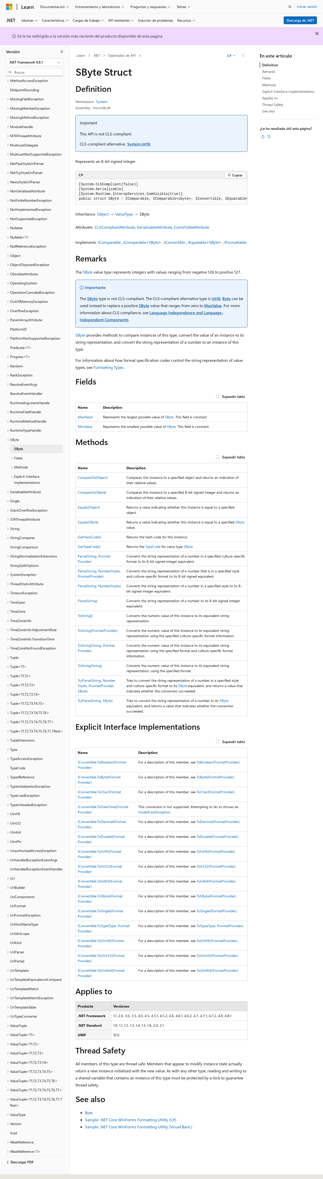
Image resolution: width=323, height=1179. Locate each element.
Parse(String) (87, 600)
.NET (96, 55)
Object (103, 214)
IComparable (109, 242)
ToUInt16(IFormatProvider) (217, 940)
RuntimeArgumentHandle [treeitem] (29, 389)
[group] (161, 191)
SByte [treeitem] (18, 434)
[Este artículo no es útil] (269, 137)
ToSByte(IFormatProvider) (216, 896)
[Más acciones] (243, 56)
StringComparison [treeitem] (24, 533)
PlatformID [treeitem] (18, 315)
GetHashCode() (89, 537)
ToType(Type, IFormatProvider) (220, 925)
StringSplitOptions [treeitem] (24, 551)
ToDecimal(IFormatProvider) (218, 821)
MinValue (85, 426)
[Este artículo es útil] (263, 137)
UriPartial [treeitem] (17, 947)
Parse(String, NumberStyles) (99, 585)
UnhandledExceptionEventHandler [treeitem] (36, 855)
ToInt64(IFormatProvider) (216, 881)
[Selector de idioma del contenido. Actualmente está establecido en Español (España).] (24, 1171)
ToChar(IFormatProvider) (215, 791)
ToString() (85, 615)
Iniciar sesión (307, 6)
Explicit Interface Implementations (288, 91)
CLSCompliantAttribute (115, 227)
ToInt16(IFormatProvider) (216, 851)
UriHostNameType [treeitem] (24, 910)
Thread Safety (272, 104)
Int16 (216, 298)
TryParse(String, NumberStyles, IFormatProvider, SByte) (96, 685)
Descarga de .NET (300, 20)
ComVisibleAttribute (191, 227)
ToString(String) (90, 665)
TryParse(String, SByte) (95, 700)
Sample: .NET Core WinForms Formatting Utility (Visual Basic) (138, 1126)
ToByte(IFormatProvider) (215, 777)
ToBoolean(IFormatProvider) (218, 762)
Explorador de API (122, 55)
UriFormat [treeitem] (18, 892)
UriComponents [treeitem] (22, 882)
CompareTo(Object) (93, 477)
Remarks (268, 71)
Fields (266, 78)
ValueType (124, 214)
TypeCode (152, 546)
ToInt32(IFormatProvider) (216, 866)
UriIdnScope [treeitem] (19, 919)
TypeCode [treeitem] (17, 754)
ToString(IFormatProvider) (98, 630)
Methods (269, 84)
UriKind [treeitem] (15, 928)
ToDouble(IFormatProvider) (217, 836)
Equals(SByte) (88, 522)
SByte (153, 242)
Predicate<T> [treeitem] (20, 333)
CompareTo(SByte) (92, 492)
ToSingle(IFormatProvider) (216, 910)
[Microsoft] (9, 7)
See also (268, 111)
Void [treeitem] (13, 1119)
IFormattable (235, 242)
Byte (226, 298)
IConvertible (174, 242)
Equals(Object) (89, 507)
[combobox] (34, 62)
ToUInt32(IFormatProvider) (217, 955)
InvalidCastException (154, 812)
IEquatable (197, 242)
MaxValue (213, 305)
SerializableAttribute (154, 227)
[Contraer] (62, 51)
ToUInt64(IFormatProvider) (217, 970)
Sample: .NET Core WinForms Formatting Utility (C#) (130, 1119)
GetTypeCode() (89, 546)
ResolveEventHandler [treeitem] (26, 379)
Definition (270, 65)
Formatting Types (108, 367)
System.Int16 (138, 143)
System (101, 101)
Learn (80, 55)
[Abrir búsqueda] (290, 6)
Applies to (270, 98)
